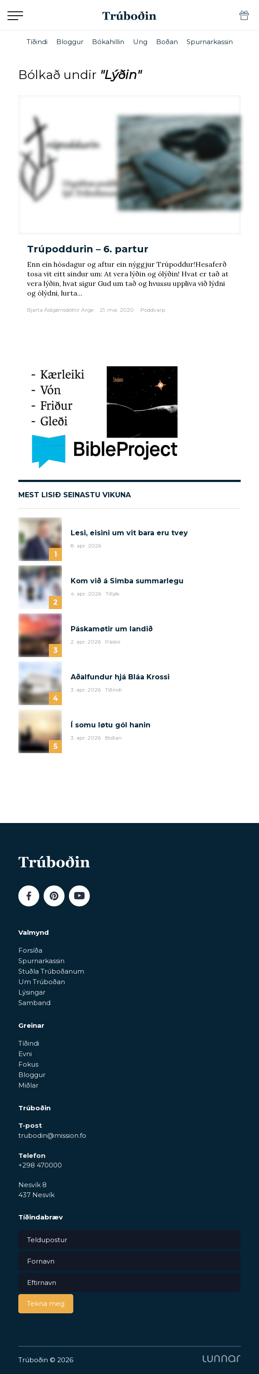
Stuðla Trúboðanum (51, 971)
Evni (25, 1054)
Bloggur (69, 42)
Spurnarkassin (210, 42)
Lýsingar (31, 992)
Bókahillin (108, 42)
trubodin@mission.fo (52, 1135)
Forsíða (30, 950)
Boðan (167, 42)
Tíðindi (37, 42)
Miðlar (28, 1085)
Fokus (28, 1064)
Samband (34, 1003)
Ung (140, 42)
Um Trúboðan (41, 982)
